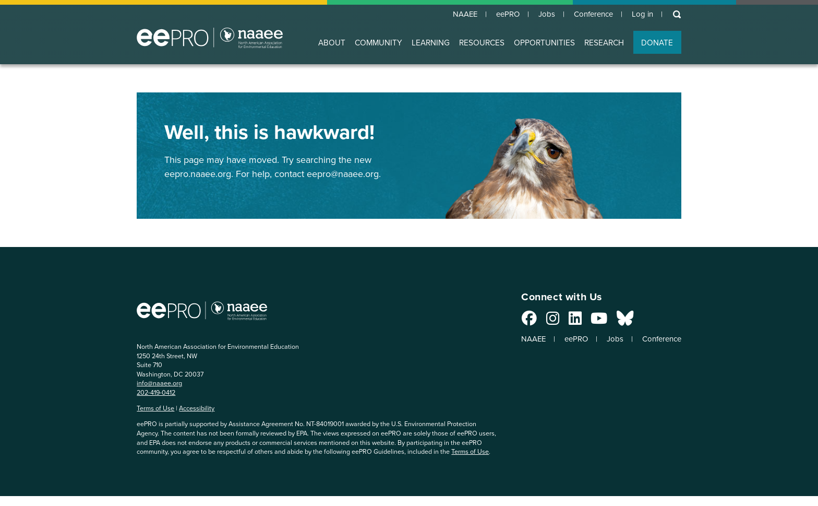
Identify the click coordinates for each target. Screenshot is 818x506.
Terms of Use (155, 409)
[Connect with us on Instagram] (540, 321)
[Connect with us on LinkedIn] (563, 321)
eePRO (498, 14)
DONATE (657, 44)
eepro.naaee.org (197, 174)
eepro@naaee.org (343, 174)
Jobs (539, 14)
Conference (588, 14)
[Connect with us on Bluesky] (613, 321)
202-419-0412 (156, 393)
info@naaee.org (159, 384)
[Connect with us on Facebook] (517, 321)
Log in (641, 14)
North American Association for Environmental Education (210, 38)
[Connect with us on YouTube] (587, 321)
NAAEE (452, 14)
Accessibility (196, 409)
